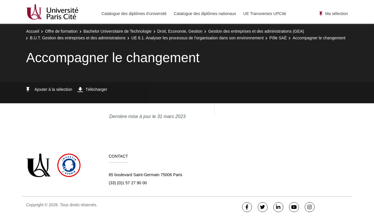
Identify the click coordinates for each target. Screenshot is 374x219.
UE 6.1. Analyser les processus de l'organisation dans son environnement (197, 38)
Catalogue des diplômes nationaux (205, 13)
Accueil (32, 31)
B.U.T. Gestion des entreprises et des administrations (78, 38)
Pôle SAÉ (278, 38)
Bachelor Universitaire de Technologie (117, 31)
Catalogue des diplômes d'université (133, 13)
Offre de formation (61, 31)
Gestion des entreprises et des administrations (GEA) (256, 31)
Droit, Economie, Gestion (180, 31)
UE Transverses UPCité (264, 13)
